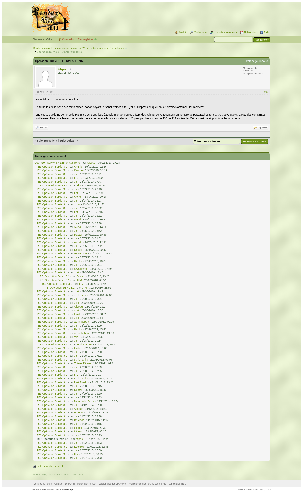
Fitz (76, 177)
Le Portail (70, 483)
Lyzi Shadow (81, 382)
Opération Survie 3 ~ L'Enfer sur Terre (57, 162)
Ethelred (79, 446)
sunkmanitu (81, 295)
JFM (79, 280)
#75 (265, 92)
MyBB (43, 489)
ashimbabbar (82, 321)
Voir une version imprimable (51, 466)
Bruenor (79, 412)
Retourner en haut (86, 483)
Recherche (200, 32)
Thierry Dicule (82, 363)
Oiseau (91, 162)
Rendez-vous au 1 (42, 48)
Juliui (77, 204)
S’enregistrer (85, 39)
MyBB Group (66, 489)
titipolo (63, 69)
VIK (76, 336)
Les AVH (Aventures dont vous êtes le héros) (101, 48)
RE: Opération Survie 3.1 (52, 166)
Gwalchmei (80, 253)
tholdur (78, 314)
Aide (266, 32)
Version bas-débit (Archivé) (113, 483)
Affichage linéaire (256, 61)
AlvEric (78, 166)
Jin (75, 174)
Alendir (78, 196)
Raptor (78, 234)
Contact (58, 483)
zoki (76, 272)
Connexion (68, 39)
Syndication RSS (177, 483)
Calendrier (250, 32)
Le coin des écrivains (65, 48)
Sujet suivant (68, 140)
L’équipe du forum (42, 483)
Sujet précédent (47, 140)
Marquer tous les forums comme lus (147, 483)
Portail (182, 32)
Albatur (78, 408)
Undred (78, 348)
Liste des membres (225, 32)
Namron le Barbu (84, 401)
